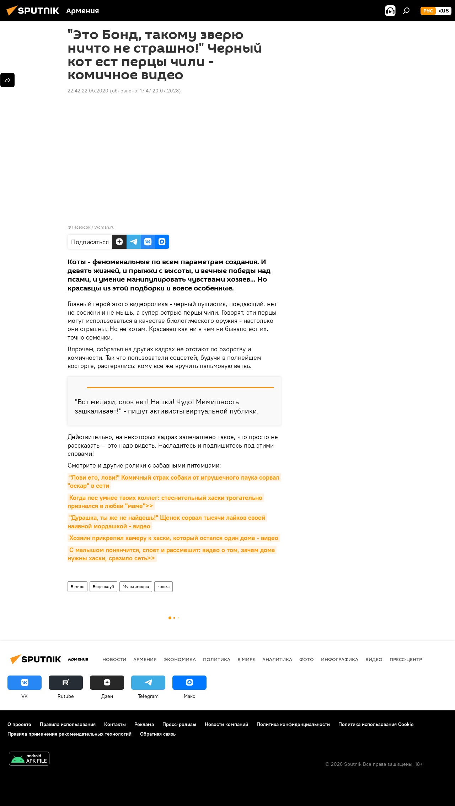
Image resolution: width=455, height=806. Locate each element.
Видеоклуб (103, 586)
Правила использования (68, 724)
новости (114, 659)
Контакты (115, 724)
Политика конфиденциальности (293, 724)
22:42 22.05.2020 (88, 90)
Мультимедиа (136, 586)
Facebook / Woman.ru (93, 227)
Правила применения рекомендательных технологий (69, 734)
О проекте (19, 724)
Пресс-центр (406, 659)
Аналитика (277, 659)
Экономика (180, 659)
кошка (163, 586)
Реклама (144, 724)
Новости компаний (226, 724)
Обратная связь (158, 734)
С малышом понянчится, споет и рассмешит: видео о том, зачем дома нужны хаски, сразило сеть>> (172, 554)
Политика (216, 659)
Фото (306, 659)
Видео (373, 659)
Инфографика (339, 659)
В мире (77, 586)
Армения (145, 659)
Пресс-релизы (179, 724)
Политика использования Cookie (376, 724)
